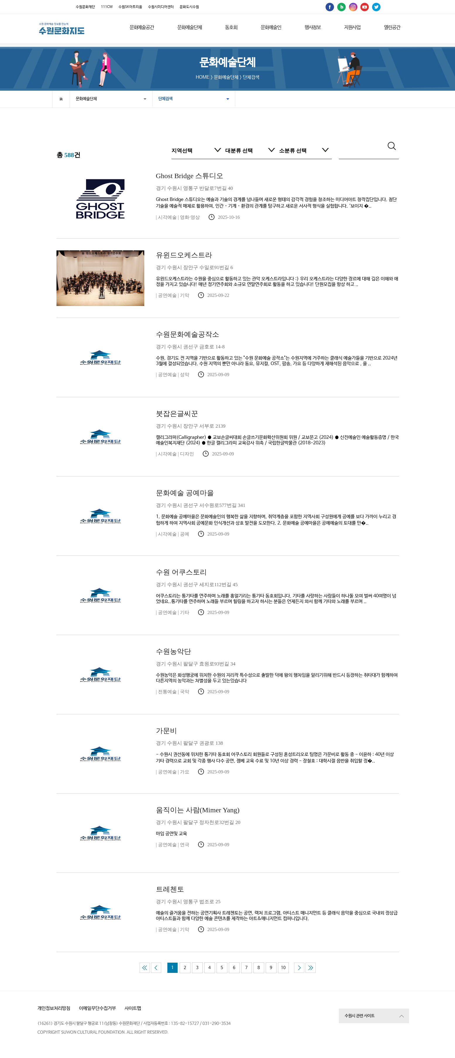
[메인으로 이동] (61, 28)
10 (283, 967)
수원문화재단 (85, 7)
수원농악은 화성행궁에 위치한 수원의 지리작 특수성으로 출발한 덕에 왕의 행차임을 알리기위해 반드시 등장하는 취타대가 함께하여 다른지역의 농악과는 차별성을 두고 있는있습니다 (277, 665)
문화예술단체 (86, 99)
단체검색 (159, 99)
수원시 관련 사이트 (360, 1016)
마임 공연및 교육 (277, 821)
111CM (107, 7)
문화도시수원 (189, 7)
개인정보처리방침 (53, 1008)
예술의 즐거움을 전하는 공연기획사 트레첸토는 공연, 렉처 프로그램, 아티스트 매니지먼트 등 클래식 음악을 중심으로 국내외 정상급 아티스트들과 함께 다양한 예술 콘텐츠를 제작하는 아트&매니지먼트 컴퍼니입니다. (277, 903)
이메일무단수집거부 (97, 1008)
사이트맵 (133, 1008)
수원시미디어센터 (161, 7)
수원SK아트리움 (130, 7)
